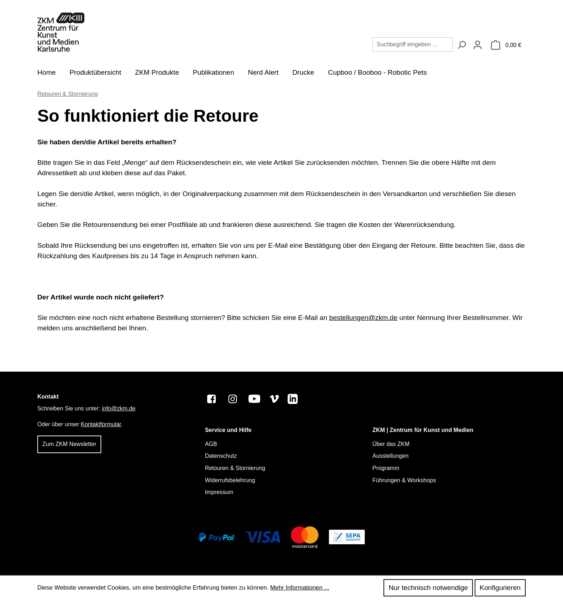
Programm (385, 468)
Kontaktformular (101, 424)
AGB (211, 444)
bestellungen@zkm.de (363, 317)
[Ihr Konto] (478, 45)
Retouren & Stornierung (235, 468)
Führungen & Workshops (404, 480)
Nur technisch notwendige (428, 587)
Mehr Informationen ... (299, 587)
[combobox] (412, 44)
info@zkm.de (119, 408)
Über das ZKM (390, 444)
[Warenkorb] (506, 45)
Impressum (219, 492)
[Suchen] (461, 45)
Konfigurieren (500, 587)
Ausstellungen (390, 456)
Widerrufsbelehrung (230, 480)
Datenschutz (221, 456)
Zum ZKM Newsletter (69, 444)
